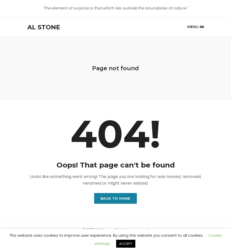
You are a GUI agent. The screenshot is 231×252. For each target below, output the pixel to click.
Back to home (115, 198)
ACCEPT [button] (125, 243)
